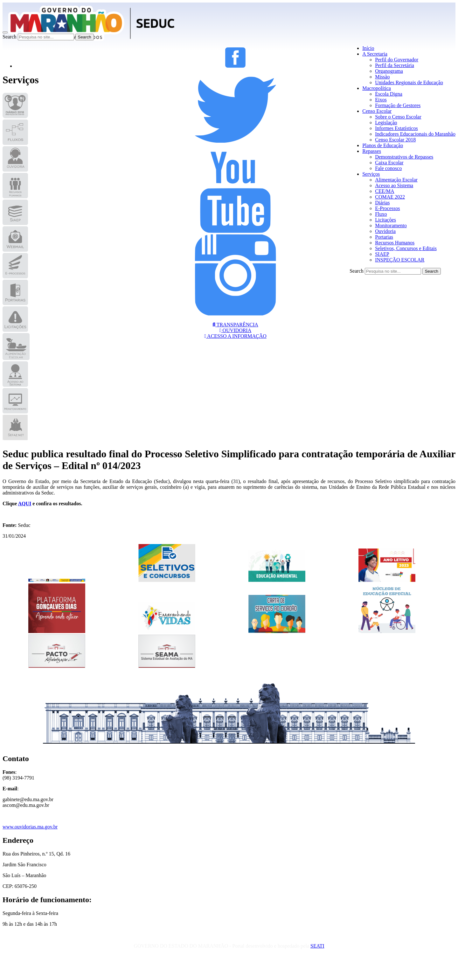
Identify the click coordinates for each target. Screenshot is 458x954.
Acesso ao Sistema (394, 185)
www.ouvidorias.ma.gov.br (30, 826)
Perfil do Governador (396, 59)
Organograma (389, 71)
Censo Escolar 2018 (395, 139)
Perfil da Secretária (394, 65)
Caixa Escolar (389, 162)
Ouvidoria (385, 231)
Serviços (371, 174)
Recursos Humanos (394, 242)
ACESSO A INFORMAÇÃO (235, 336)
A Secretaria (374, 54)
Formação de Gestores (397, 105)
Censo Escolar (377, 111)
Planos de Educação (382, 145)
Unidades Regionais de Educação (409, 82)
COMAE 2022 (390, 197)
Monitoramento (391, 225)
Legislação (386, 122)
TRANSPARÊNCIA (235, 324)
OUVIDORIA (235, 330)
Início (368, 48)
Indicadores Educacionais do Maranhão (415, 134)
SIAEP (382, 254)
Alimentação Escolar (396, 179)
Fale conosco (388, 168)
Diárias (382, 202)
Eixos (380, 99)
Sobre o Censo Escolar (398, 116)
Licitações (385, 219)
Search (10, 36)
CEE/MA (384, 191)
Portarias (384, 237)
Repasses (371, 151)
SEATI (317, 946)
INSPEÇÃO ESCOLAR (399, 259)
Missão (382, 76)
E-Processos (387, 208)
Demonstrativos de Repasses (404, 157)
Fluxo (381, 214)
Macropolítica (376, 88)
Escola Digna (388, 94)
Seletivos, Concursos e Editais (406, 248)
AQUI (24, 503)
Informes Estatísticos (396, 128)
